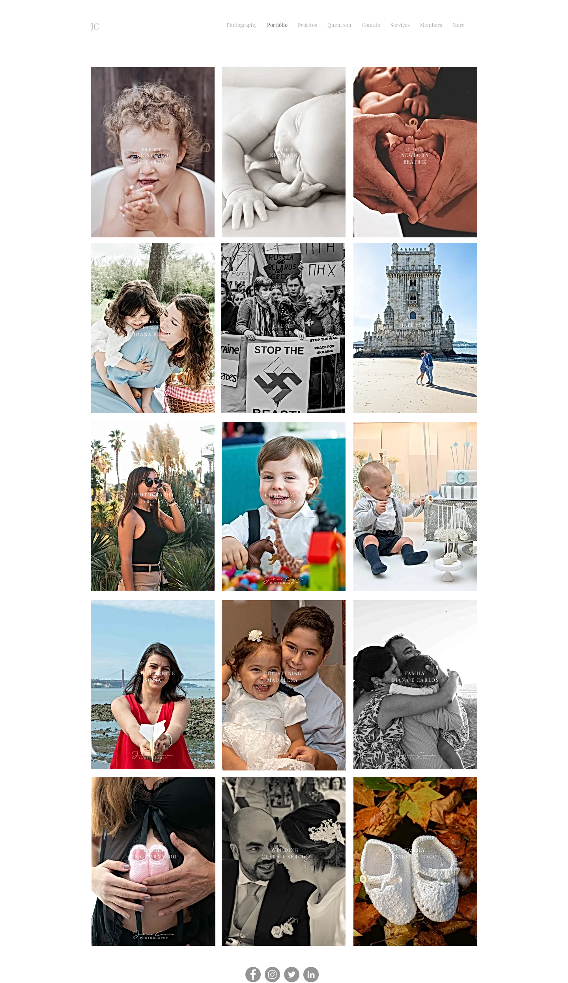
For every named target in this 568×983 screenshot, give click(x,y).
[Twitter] (291, 974)
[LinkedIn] (311, 974)
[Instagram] (272, 974)
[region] (153, 506)
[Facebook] (253, 974)
